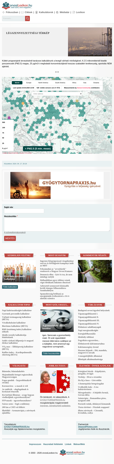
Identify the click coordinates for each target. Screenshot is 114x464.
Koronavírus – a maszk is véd (15, 385)
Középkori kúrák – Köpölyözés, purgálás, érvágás (92, 372)
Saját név (8, 207)
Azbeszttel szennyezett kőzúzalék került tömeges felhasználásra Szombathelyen (54, 287)
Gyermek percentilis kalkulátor (14, 277)
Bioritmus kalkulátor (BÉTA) (15, 325)
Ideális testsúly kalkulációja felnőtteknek (14, 335)
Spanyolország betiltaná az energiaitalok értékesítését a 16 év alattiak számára (54, 295)
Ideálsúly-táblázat (86, 336)
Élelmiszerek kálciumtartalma (91, 343)
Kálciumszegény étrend (88, 346)
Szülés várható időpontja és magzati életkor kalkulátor (17, 341)
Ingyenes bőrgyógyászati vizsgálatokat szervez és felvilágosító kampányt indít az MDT (57, 262)
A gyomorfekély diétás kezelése (53, 326)
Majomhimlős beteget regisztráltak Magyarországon (17, 375)
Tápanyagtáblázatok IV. (88, 323)
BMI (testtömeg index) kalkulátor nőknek (16, 330)
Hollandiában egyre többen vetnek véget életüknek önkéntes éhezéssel (55, 281)
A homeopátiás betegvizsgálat (91, 383)
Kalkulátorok (46, 12)
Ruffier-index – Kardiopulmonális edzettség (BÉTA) (17, 353)
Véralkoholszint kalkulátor (14, 322)
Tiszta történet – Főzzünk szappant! (93, 407)
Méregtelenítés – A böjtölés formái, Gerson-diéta (93, 393)
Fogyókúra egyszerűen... (88, 340)
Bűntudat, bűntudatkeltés (13, 371)
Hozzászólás (10, 216)
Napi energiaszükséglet (88, 330)
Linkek (68, 443)
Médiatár (64, 12)
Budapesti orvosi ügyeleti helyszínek (94, 310)
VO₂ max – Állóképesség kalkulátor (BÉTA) (17, 347)
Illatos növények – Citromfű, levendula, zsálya (90, 411)
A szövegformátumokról (14, 232)
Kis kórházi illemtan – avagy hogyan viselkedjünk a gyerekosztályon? (18, 395)
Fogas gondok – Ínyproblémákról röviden (16, 381)
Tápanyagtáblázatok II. (88, 316)
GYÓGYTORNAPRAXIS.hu (52, 399)
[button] (90, 41)
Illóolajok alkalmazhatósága (90, 359)
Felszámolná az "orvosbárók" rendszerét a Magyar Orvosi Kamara (56, 269)
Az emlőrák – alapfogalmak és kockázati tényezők (15, 390)
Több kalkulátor (10, 286)
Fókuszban (12, 12)
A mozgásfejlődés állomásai (90, 355)
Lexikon (80, 12)
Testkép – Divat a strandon (89, 376)
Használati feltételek (53, 443)
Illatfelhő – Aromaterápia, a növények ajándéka (18, 411)
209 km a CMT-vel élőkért (13, 407)
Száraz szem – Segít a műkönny (16, 403)
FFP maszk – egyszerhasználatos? (17, 400)
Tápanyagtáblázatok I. (88, 313)
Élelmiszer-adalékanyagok (89, 326)
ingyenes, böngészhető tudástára (55, 405)
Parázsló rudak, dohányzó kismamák (94, 403)
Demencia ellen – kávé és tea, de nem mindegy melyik (56, 275)
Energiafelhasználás (87, 333)
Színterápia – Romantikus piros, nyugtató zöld (92, 399)
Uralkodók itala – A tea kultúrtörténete (88, 387)
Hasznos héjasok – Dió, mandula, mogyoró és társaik (92, 351)
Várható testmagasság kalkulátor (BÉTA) (16, 317)
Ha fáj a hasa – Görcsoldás (89, 380)
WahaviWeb (79, 443)
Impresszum (35, 443)
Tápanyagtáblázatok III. (88, 320)
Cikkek (28, 12)
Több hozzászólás (51, 353)
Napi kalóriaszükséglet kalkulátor (17, 310)
